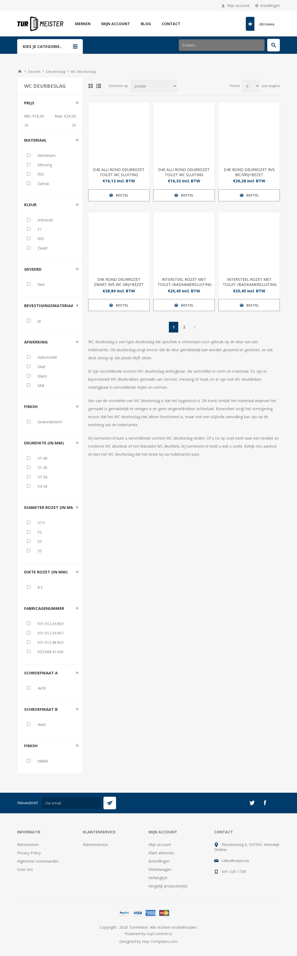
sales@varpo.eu (235, 860)
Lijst (98, 86)
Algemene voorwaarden (38, 861)
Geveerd (33, 269)
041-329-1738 (234, 871)
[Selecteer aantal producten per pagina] (251, 86)
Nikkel (43, 761)
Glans (42, 376)
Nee (41, 284)
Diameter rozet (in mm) (50, 507)
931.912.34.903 (51, 623)
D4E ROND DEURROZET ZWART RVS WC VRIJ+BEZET (119, 282)
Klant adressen (161, 852)
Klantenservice (95, 844)
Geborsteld (47, 357)
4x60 (42, 724)
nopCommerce (159, 933)
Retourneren (28, 844)
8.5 (40, 587)
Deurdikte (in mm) (44, 442)
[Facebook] (265, 803)
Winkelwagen (159, 869)
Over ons (25, 869)
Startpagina (20, 71)
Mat (41, 385)
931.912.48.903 (51, 642)
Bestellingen (159, 861)
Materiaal (35, 140)
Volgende (194, 327)
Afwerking (36, 342)
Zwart (43, 248)
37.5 (41, 522)
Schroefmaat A (41, 672)
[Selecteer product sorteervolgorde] (154, 86)
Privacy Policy (29, 852)
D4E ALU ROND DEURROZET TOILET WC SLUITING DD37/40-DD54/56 (184, 174)
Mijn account (238, 5)
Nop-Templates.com (160, 941)
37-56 (42, 476)
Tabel (90, 86)
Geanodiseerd (50, 421)
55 (40, 550)
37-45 (42, 467)
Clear (77, 103)
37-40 (42, 458)
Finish (31, 406)
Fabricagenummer (44, 608)
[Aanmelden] (71, 803)
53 (40, 541)
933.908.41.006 (51, 651)
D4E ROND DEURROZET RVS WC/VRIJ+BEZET (249, 172)
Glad (41, 366)
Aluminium (47, 155)
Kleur (30, 204)
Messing (45, 164)
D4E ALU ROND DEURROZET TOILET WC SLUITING (118, 172)
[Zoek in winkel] (222, 45)
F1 (40, 229)
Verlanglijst (157, 877)
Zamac (44, 183)
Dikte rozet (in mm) (46, 572)
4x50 (42, 688)
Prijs (29, 102)
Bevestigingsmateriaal (50, 305)
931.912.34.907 (51, 633)
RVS (41, 174)
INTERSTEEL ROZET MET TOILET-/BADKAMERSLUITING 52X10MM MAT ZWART (184, 284)
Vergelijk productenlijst (168, 886)
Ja (39, 320)
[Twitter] (252, 803)
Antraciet (45, 219)
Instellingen (270, 5)
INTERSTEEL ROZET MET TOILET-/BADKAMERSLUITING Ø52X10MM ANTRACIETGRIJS (249, 284)
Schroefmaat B (41, 709)
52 (40, 532)
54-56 (42, 486)
